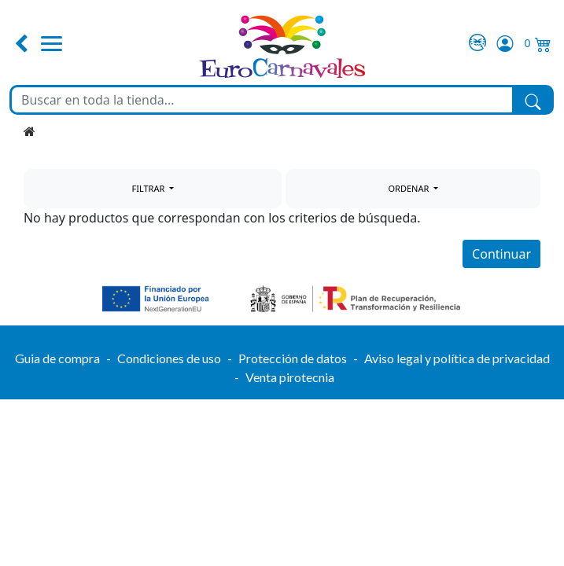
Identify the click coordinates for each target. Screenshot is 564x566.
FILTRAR (149, 188)
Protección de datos (292, 358)
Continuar (501, 254)
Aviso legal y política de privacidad (457, 358)
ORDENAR (410, 188)
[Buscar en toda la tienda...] (261, 100)
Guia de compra (57, 358)
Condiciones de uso (169, 358)
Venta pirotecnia (289, 376)
